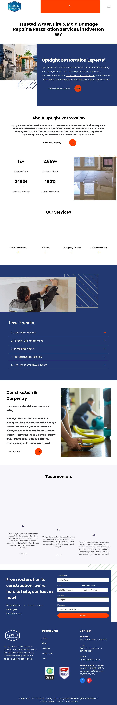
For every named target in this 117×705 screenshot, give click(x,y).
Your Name (62, 576)
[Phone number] (95, 590)
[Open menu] (108, 6)
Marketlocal (93, 698)
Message (61, 605)
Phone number (88, 585)
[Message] (83, 609)
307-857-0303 (86, 651)
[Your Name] (83, 580)
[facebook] (82, 681)
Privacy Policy (63, 701)
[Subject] (83, 599)
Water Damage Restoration (81, 75)
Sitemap (74, 701)
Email (59, 585)
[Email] (69, 590)
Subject (60, 595)
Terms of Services (47, 701)
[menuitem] (58, 638)
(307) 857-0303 (13, 613)
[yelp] (89, 681)
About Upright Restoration (58, 118)
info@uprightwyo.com (90, 659)
